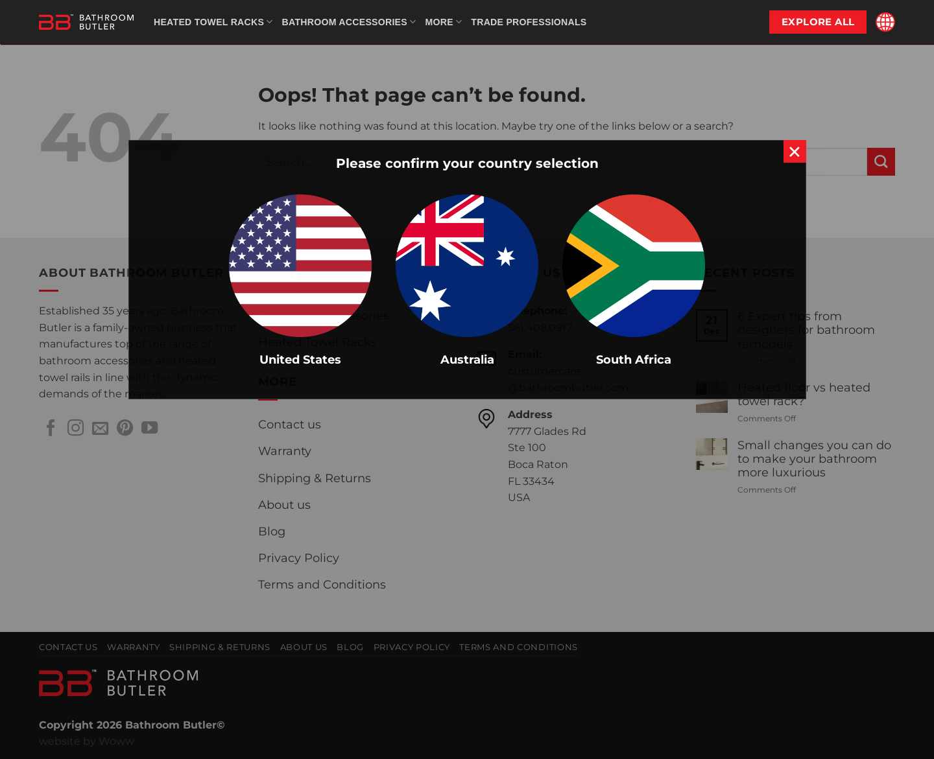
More (443, 22)
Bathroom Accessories (349, 22)
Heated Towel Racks (213, 22)
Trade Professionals (528, 22)
